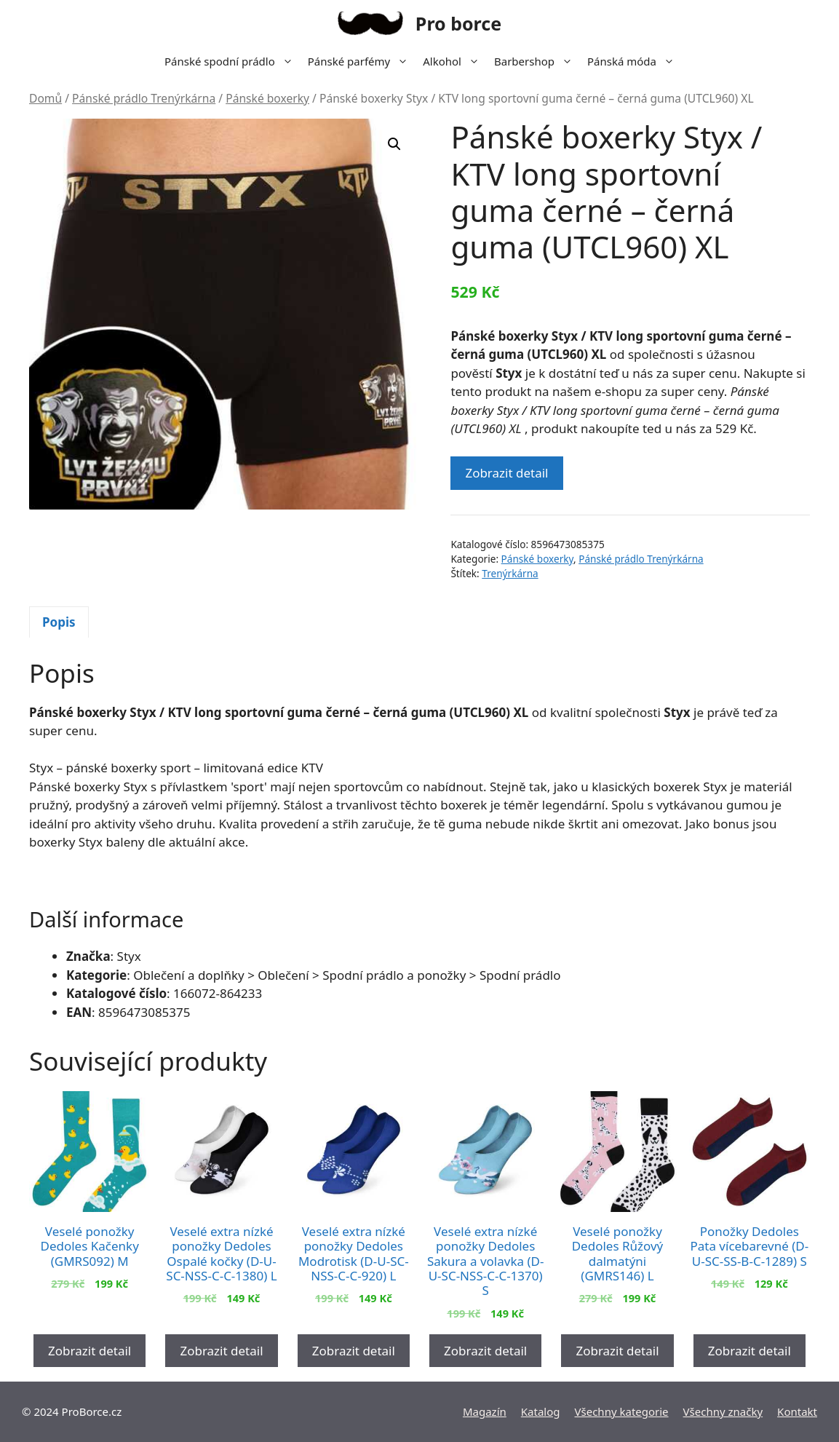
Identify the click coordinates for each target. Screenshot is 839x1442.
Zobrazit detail (506, 472)
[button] (394, 144)
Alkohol (455, 61)
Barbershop (537, 61)
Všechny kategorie (622, 1411)
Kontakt (797, 1411)
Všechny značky (723, 1411)
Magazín (484, 1411)
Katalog (540, 1411)
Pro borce (458, 23)
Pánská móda (634, 61)
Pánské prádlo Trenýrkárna (143, 98)
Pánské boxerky (267, 98)
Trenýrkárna (510, 573)
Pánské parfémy (361, 61)
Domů (45, 98)
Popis (59, 622)
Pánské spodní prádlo (232, 61)
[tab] (59, 622)
